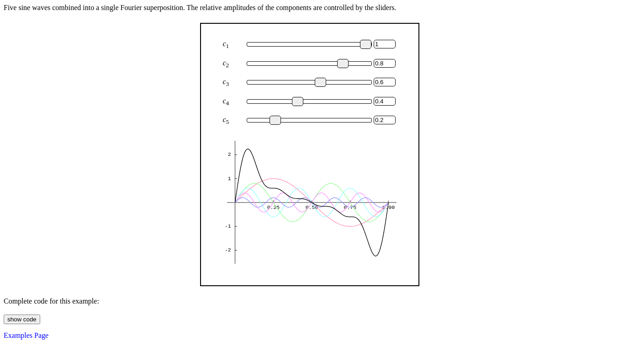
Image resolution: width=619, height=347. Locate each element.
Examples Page (26, 335)
